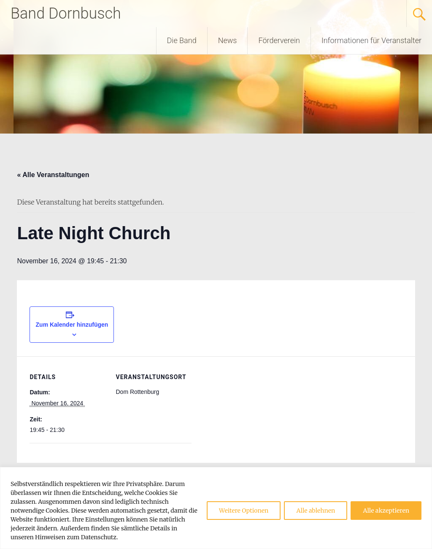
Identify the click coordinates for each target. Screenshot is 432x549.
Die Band (182, 40)
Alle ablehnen (315, 510)
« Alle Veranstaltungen (53, 174)
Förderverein (279, 40)
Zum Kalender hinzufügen (72, 324)
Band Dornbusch (66, 13)
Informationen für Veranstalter (371, 40)
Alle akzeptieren (386, 510)
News (227, 40)
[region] (216, 508)
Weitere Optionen (243, 510)
